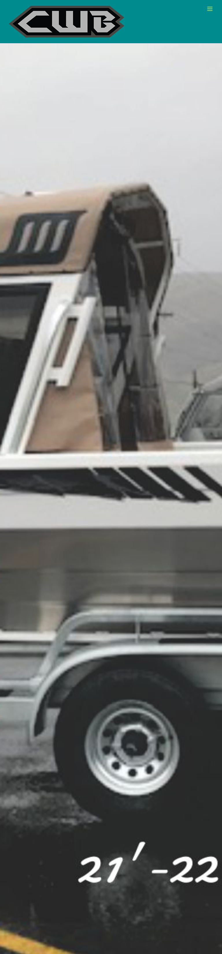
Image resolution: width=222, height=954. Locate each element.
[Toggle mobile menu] (210, 9)
